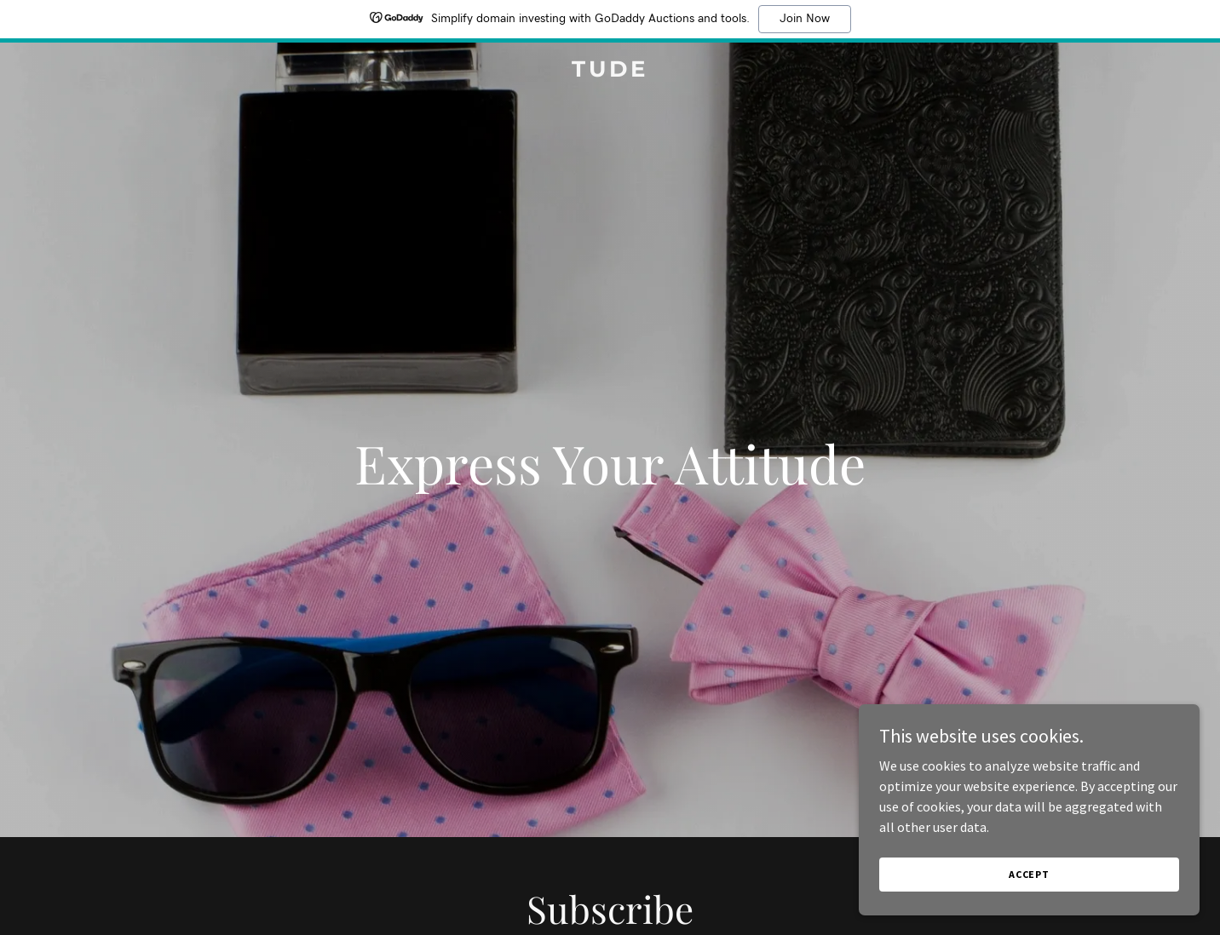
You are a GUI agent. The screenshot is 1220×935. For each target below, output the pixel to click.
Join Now (805, 19)
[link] (609, 71)
